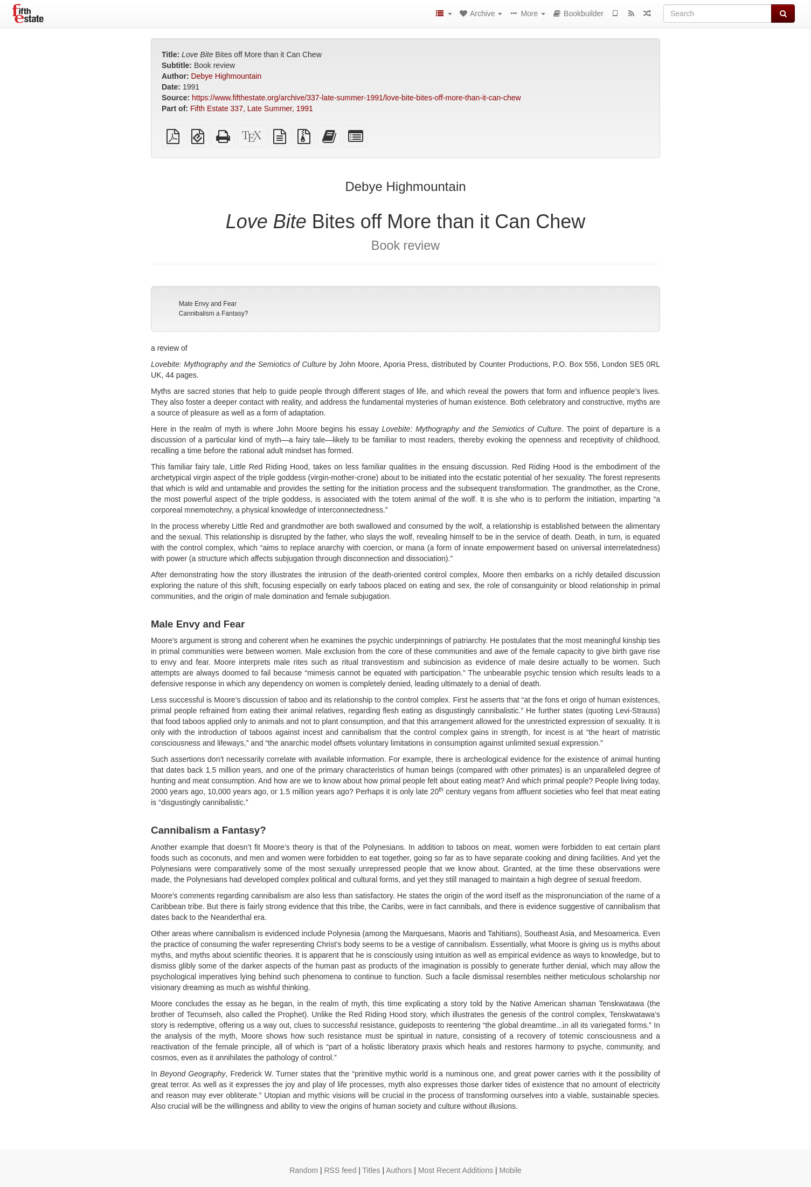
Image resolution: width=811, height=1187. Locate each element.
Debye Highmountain (226, 76)
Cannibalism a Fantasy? (213, 313)
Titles (371, 1170)
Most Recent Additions (455, 1170)
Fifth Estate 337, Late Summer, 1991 (251, 108)
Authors (399, 1170)
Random (303, 1170)
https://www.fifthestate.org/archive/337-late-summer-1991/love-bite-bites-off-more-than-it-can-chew (356, 97)
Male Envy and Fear (208, 304)
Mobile (511, 1170)
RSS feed (340, 1170)
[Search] (717, 13)
